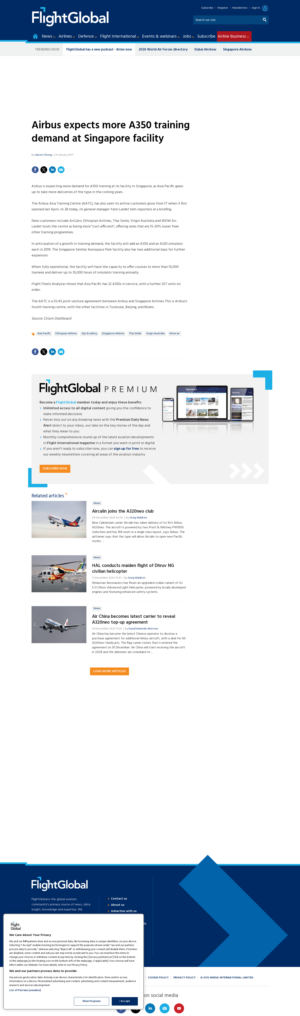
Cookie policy (158, 977)
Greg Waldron (138, 517)
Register (223, 8)
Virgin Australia (155, 333)
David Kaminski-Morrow (143, 628)
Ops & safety (89, 333)
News (97, 503)
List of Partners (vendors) (25, 990)
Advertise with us (124, 911)
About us (117, 905)
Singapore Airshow (237, 49)
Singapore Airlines (113, 333)
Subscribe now (55, 468)
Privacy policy (184, 977)
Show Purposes (91, 1001)
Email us (164, 1008)
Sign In (256, 8)
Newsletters (239, 8)
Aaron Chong (43, 155)
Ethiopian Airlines (66, 333)
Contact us (119, 898)
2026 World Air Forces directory (163, 49)
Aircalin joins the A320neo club (123, 511)
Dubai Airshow (205, 49)
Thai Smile (135, 333)
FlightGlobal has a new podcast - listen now (99, 49)
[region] (73, 962)
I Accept (125, 1001)
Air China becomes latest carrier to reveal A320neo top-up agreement (133, 619)
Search (265, 19)
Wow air (174, 333)
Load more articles (109, 671)
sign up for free (126, 449)
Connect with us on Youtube (179, 1008)
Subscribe (207, 8)
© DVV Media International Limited (226, 977)
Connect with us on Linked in (150, 1008)
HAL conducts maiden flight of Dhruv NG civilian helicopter (133, 568)
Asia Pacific (44, 333)
